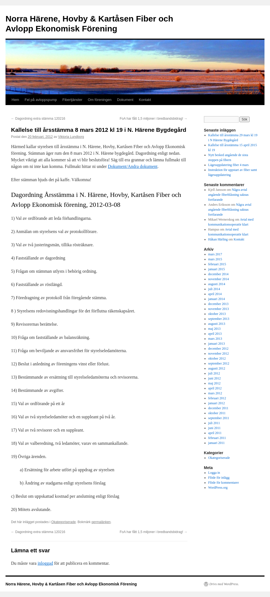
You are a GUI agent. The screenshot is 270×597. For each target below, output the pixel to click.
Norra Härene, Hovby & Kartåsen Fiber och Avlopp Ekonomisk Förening (71, 584)
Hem (15, 100)
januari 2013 (216, 344)
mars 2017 (215, 254)
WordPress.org (218, 487)
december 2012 (218, 348)
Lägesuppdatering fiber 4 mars (228, 165)
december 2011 (218, 408)
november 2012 (218, 353)
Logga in (214, 473)
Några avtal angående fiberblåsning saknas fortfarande (228, 195)
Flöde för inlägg (218, 478)
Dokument (125, 100)
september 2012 (218, 363)
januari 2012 (216, 403)
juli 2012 (214, 373)
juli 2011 (214, 423)
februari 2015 (217, 264)
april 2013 (215, 334)
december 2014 (218, 274)
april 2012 (215, 388)
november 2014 (218, 279)
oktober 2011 (217, 413)
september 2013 (218, 319)
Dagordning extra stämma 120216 (38, 119)
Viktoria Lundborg (71, 137)
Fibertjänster (72, 100)
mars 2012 (215, 393)
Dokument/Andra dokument (133, 166)
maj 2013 (214, 329)
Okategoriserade (63, 522)
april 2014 (215, 294)
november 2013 (218, 309)
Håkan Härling (218, 239)
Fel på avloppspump (41, 100)
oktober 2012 (217, 358)
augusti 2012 (216, 368)
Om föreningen (100, 100)
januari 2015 (216, 269)
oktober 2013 (217, 314)
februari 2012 (217, 398)
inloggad (45, 563)
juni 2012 (214, 378)
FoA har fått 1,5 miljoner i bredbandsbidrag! (153, 119)
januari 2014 (216, 299)
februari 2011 (217, 438)
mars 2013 (215, 339)
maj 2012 (214, 383)
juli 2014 (214, 289)
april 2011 (215, 433)
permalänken (100, 522)
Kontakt (145, 100)
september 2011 (218, 418)
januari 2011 (216, 443)
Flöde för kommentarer (223, 482)
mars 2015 (215, 259)
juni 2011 (214, 428)
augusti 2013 (216, 324)
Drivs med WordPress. (224, 584)
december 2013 (218, 304)
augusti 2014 (216, 284)
